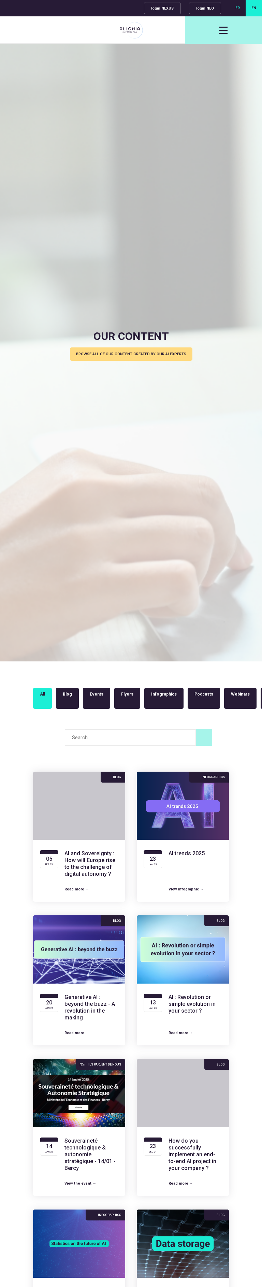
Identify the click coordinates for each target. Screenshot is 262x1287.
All (42, 694)
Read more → (76, 889)
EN (253, 8)
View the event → (80, 1183)
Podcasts (203, 694)
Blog (67, 694)
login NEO (205, 8)
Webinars (240, 694)
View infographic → (186, 889)
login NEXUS (162, 8)
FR (237, 8)
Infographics (164, 694)
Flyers (127, 694)
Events (96, 694)
